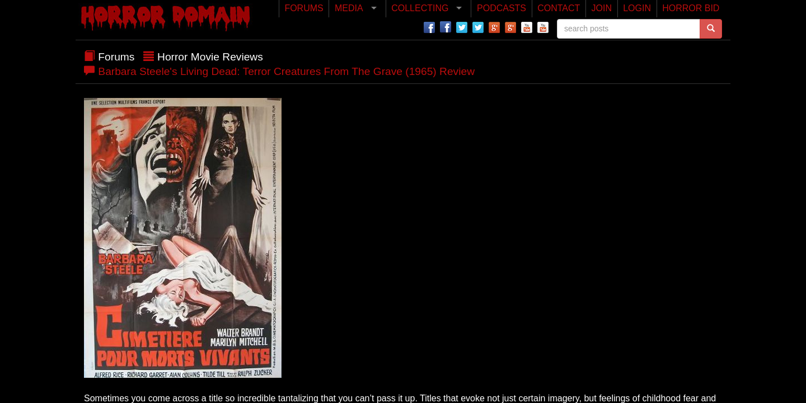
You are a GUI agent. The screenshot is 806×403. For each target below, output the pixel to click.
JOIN (602, 8)
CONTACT (558, 8)
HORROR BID (690, 8)
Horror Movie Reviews (210, 57)
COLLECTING (419, 8)
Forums (116, 57)
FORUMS (303, 8)
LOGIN (637, 8)
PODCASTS (501, 8)
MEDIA (349, 8)
